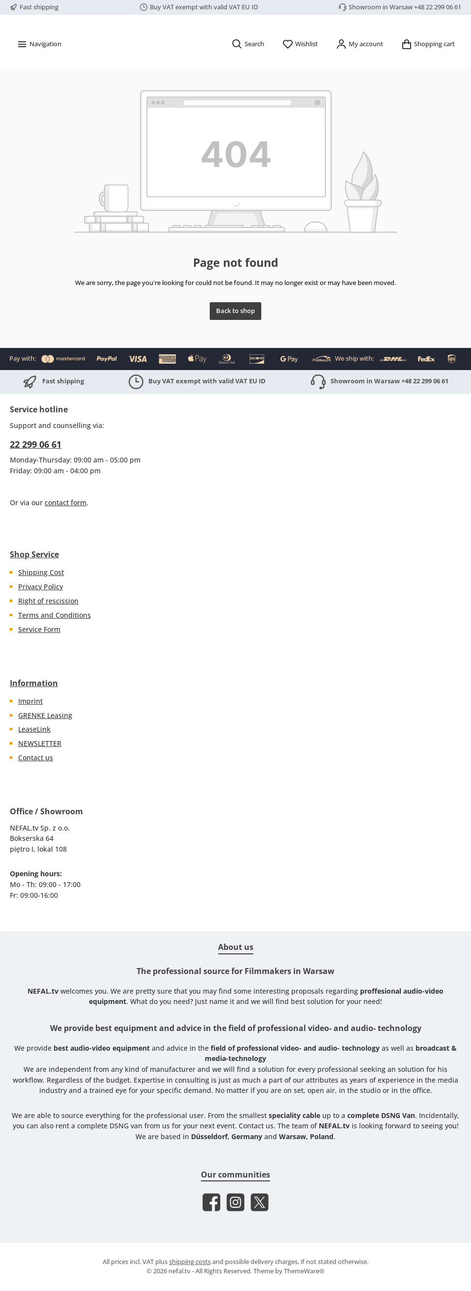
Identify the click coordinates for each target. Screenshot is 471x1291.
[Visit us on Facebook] (211, 1203)
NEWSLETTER (39, 743)
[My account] (359, 72)
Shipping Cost (41, 572)
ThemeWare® (304, 1271)
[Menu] (39, 72)
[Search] (248, 72)
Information (34, 683)
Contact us (35, 757)
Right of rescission (48, 600)
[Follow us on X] (260, 1203)
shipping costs (190, 1262)
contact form (65, 502)
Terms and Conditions (54, 615)
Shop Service (34, 554)
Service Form (39, 629)
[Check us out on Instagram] (235, 1203)
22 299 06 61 (35, 444)
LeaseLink (34, 729)
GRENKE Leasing (45, 715)
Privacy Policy (40, 586)
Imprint (30, 701)
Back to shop (235, 339)
